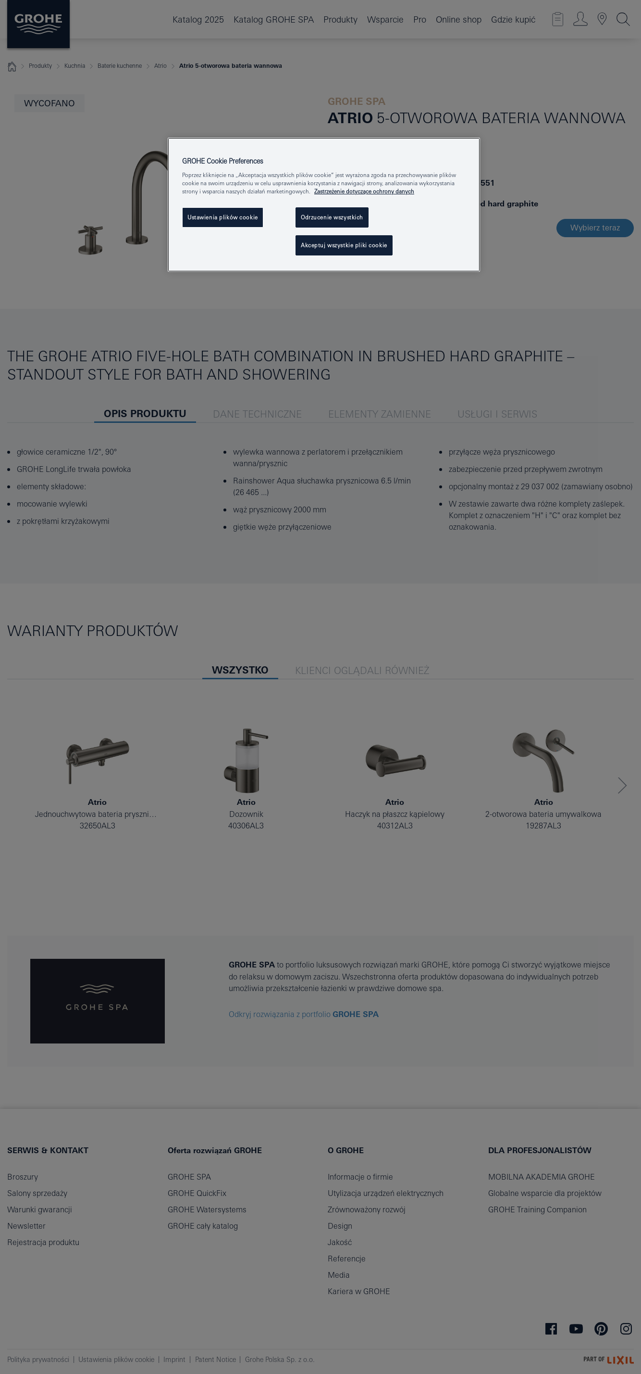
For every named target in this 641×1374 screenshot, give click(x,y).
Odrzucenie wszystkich (332, 217)
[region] (324, 205)
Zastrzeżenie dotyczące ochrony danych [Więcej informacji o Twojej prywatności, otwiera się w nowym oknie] (364, 191)
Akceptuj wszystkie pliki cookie (344, 245)
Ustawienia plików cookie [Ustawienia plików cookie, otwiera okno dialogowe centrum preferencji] (222, 217)
